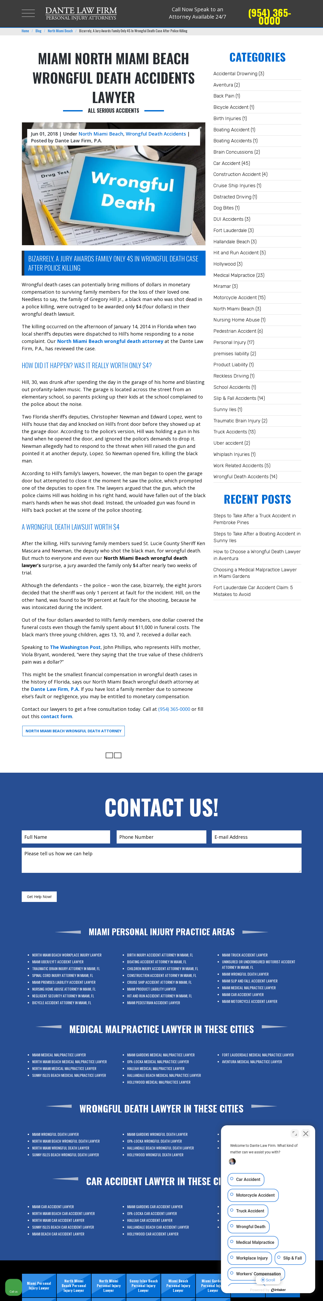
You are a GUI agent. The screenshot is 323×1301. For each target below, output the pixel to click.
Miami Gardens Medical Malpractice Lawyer (161, 1065)
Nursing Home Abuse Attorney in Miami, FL (65, 983)
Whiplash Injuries (231, 454)
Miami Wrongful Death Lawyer (253, 978)
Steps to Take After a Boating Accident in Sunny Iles (257, 537)
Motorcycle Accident (235, 297)
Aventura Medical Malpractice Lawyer (255, 1060)
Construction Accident (237, 174)
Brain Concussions (233, 152)
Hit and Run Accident (236, 253)
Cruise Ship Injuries (234, 186)
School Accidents (231, 387)
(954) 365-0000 (269, 16)
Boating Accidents (232, 141)
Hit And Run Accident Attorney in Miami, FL (161, 985)
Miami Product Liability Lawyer (158, 983)
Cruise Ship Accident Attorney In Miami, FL (161, 981)
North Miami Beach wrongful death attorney (110, 341)
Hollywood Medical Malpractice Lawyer (160, 1074)
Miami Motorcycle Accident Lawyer (254, 987)
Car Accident (226, 163)
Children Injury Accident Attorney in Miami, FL (162, 976)
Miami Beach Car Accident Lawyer (63, 1226)
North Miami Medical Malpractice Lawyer (65, 1067)
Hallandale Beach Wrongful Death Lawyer (161, 1146)
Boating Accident (231, 130)
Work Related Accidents (238, 466)
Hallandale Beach (231, 242)
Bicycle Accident (230, 107)
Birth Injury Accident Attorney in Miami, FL (161, 972)
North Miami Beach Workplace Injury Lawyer (66, 972)
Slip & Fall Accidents (234, 398)
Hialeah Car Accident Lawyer (157, 1221)
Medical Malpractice (234, 275)
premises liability (231, 354)
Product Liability (230, 365)
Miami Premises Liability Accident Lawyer (65, 981)
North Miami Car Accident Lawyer (63, 1221)
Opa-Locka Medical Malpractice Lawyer (160, 1067)
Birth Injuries (227, 118)
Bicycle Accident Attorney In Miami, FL (65, 988)
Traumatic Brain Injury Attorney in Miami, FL (66, 976)
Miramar (222, 286)
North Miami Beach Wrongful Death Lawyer (66, 1144)
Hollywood (224, 264)
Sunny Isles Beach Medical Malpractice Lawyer (67, 1069)
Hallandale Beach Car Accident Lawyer (160, 1223)
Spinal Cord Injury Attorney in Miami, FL (65, 979)
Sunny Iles (224, 409)
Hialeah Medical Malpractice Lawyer (159, 1069)
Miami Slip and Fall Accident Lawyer (254, 980)
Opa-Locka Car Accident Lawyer (158, 1219)
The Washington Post (75, 647)
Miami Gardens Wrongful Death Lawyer (160, 1142)
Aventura (223, 85)
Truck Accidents (230, 432)
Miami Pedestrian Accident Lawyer (159, 988)
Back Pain (223, 96)
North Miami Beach (233, 309)
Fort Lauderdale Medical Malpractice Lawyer (257, 1058)
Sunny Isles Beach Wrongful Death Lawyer (66, 1149)
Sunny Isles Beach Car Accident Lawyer (65, 1223)
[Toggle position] (295, 1133)
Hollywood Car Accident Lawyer (158, 1226)
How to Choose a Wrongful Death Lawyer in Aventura (257, 555)
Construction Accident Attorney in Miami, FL (161, 979)
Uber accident (228, 443)
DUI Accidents (228, 219)
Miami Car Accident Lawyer (252, 985)
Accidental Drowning (235, 74)
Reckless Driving (231, 376)
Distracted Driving (232, 197)
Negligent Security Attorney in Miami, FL (65, 985)
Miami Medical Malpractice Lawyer (254, 982)
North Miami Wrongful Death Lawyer (64, 1146)
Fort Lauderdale (230, 230)
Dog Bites (223, 208)
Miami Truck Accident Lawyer (252, 971)
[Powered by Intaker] (278, 1290)
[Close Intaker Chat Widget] (306, 1133)
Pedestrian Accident (234, 331)
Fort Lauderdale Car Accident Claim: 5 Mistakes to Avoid (253, 591)
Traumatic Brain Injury (236, 421)
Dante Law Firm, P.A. (55, 689)
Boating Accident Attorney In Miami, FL (160, 974)
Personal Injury (229, 342)
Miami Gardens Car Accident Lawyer (159, 1217)
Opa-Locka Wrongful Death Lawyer (159, 1144)
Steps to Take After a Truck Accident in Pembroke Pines (254, 519)
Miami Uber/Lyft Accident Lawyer (63, 974)
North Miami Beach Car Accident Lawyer (65, 1219)
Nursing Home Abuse (236, 320)
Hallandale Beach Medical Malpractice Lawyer (162, 1072)
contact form (56, 716)
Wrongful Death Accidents (241, 477)
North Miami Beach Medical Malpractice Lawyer (67, 1065)
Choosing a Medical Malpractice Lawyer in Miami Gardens (255, 573)
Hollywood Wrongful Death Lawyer (159, 1149)
